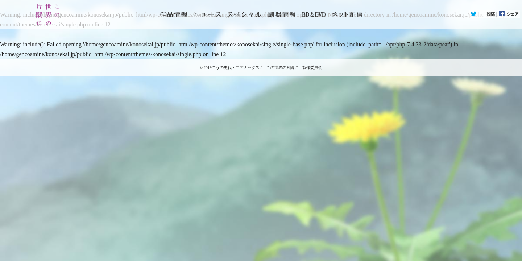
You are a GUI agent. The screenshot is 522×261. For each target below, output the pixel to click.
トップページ (173, 14)
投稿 (490, 14)
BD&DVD (313, 14)
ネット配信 (347, 14)
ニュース (207, 14)
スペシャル (244, 14)
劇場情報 (281, 14)
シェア (512, 14)
